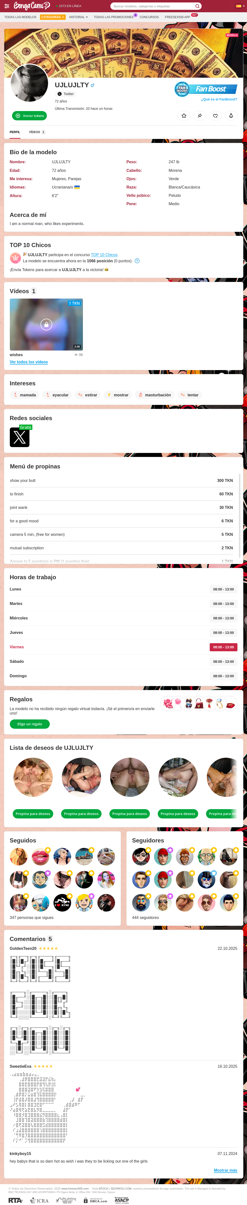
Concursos (149, 17)
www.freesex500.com (75, 1188)
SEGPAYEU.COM (121, 1188)
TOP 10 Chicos (104, 255)
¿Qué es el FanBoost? (219, 99)
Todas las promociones (115, 16)
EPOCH (103, 1188)
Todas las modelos (20, 17)
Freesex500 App (179, 16)
